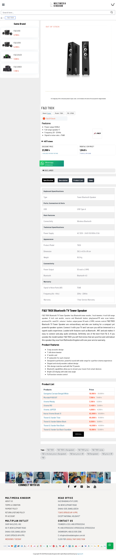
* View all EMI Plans (85, 153)
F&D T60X (50, 450)
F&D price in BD (107, 454)
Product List (84, 180)
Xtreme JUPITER (50, 410)
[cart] (112, 4)
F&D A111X (17, 43)
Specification (50, 180)
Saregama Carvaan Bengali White (56, 394)
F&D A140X (18, 55)
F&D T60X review (97, 450)
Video (99, 180)
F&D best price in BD (77, 454)
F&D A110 (17, 31)
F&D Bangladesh (93, 454)
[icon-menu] (68, 486)
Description (67, 180)
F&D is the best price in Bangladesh (54, 454)
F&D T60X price (83, 450)
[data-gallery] (25, 477)
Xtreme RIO (48, 406)
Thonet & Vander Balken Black (55, 422)
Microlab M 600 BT (50, 398)
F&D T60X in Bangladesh (65, 450)
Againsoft (80, 554)
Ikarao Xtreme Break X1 (52, 414)
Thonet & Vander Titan (52, 418)
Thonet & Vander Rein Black (54, 426)
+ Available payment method (50, 153)
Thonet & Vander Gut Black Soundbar (57, 430)
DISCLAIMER (48, 170)
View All (78, 434)
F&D (43, 458)
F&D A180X (18, 67)
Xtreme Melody (49, 402)
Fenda (49, 113)
